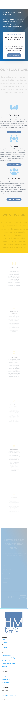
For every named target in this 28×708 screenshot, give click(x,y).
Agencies (4, 677)
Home (4, 639)
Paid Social (14, 359)
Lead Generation (14, 269)
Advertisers (5, 674)
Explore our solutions (14, 132)
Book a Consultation (14, 55)
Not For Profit (5, 682)
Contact (4, 647)
